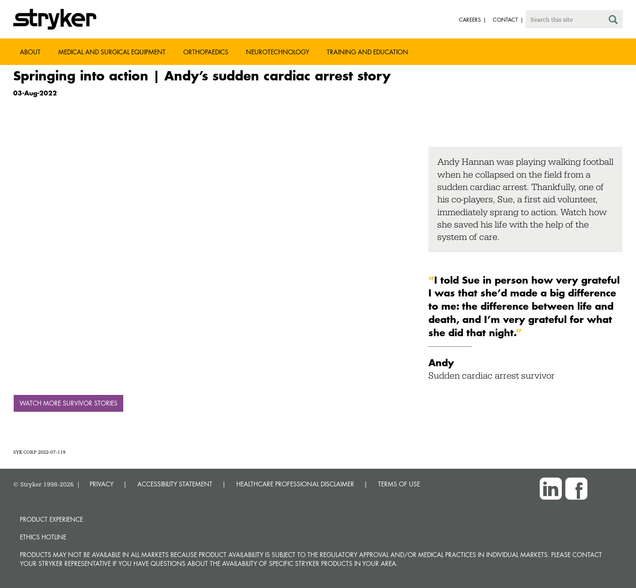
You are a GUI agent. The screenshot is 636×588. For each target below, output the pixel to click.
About (30, 52)
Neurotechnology (277, 52)
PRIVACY (102, 484)
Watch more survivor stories (68, 403)
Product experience (51, 519)
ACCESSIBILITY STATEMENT (174, 484)
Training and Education (367, 52)
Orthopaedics (205, 52)
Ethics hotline (43, 537)
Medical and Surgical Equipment (112, 52)
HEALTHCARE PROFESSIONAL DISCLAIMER (295, 484)
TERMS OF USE (399, 484)
